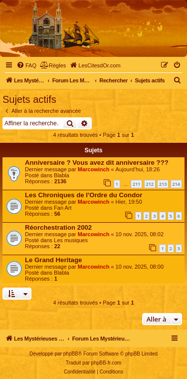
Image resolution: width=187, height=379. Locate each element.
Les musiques (71, 240)
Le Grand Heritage (53, 260)
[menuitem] (26, 65)
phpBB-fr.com (106, 363)
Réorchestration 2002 (58, 227)
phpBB (70, 354)
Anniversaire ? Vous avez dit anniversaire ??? (97, 162)
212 (150, 184)
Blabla (61, 175)
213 (163, 184)
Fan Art (62, 208)
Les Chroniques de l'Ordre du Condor (83, 195)
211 (136, 184)
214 (176, 184)
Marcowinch (94, 169)
